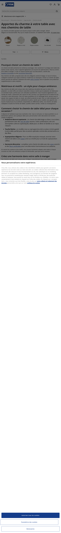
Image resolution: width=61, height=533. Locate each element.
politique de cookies (33, 183)
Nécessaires (30, 529)
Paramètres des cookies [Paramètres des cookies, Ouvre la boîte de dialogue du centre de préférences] (29, 522)
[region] (30, 346)
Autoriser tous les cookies (30, 515)
